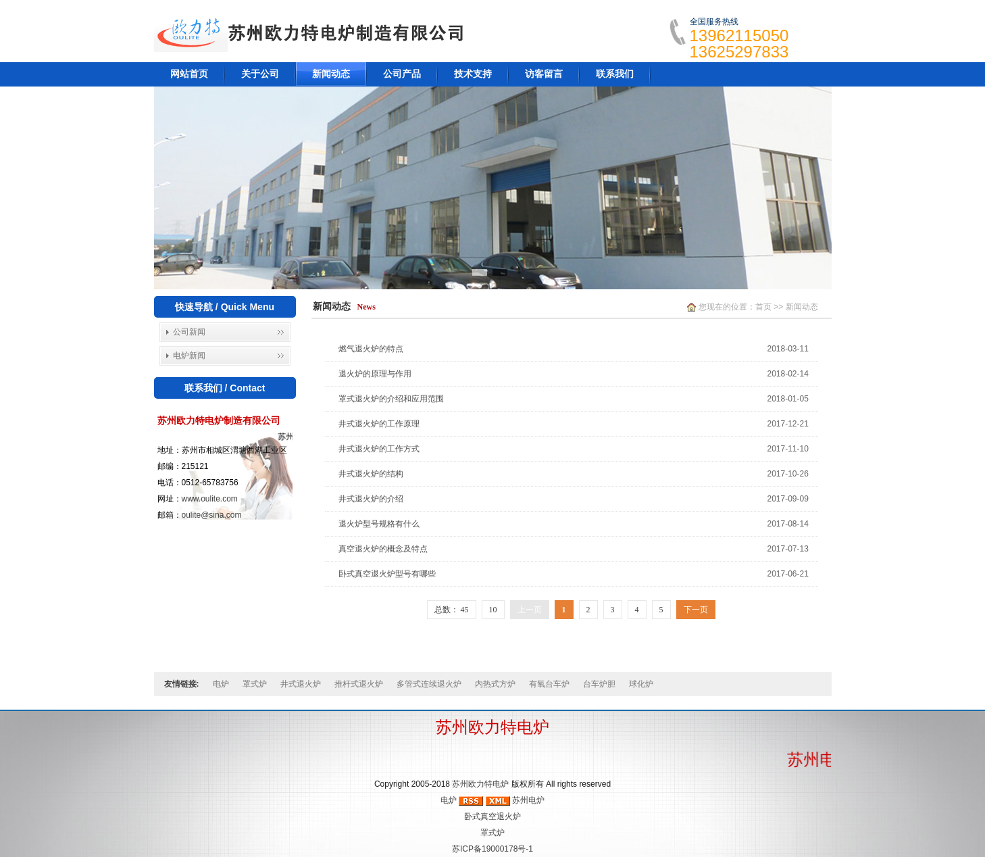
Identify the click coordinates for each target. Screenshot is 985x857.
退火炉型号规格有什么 (379, 524)
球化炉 (641, 684)
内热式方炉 (495, 684)
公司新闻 (189, 332)
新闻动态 (331, 74)
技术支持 (473, 74)
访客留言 (544, 74)
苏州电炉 (528, 800)
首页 (763, 307)
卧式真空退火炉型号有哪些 (387, 574)
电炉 (221, 684)
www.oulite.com (210, 499)
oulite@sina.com (212, 515)
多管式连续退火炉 (429, 684)
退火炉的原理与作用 (374, 373)
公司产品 (402, 74)
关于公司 (260, 74)
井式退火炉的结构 (370, 474)
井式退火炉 (300, 684)
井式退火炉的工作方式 (379, 449)
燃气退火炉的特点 (370, 348)
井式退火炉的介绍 (370, 499)
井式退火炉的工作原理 (379, 423)
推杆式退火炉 (358, 684)
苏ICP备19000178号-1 (492, 849)
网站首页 (189, 74)
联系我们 (615, 74)
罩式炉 (255, 684)
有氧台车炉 (549, 684)
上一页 (529, 609)
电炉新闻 (189, 355)
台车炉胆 (599, 684)
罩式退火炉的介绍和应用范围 (391, 398)
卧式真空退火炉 (492, 816)
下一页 (696, 609)
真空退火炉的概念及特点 (383, 549)
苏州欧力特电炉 (480, 784)
